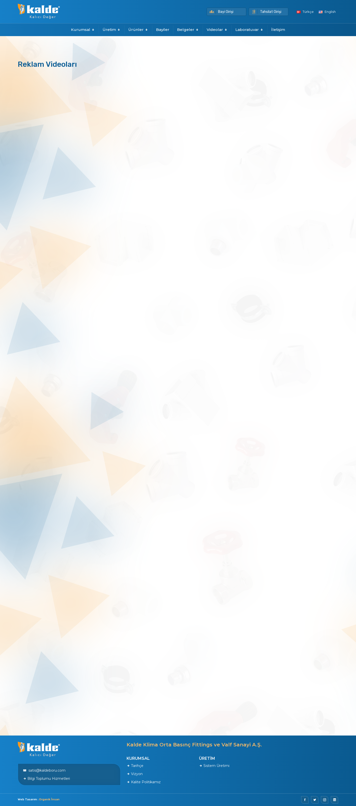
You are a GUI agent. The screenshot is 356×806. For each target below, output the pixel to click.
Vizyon (135, 774)
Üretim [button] (112, 29)
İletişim (278, 29)
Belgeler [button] (188, 29)
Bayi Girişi (221, 11)
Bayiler (162, 29)
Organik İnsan (49, 799)
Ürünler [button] (138, 29)
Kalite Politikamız (144, 782)
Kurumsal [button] (83, 29)
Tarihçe (135, 765)
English (327, 12)
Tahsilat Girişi (266, 11)
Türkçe (305, 12)
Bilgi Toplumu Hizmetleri (46, 778)
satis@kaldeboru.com (44, 770)
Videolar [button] (217, 29)
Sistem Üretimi (214, 765)
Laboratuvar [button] (249, 29)
